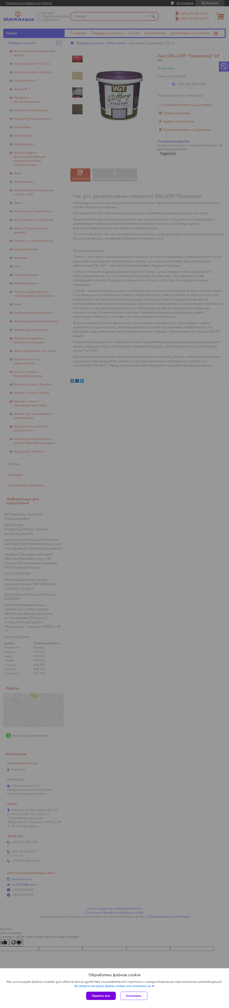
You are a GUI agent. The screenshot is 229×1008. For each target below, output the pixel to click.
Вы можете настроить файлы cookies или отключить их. (113, 986)
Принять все (101, 995)
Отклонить (134, 995)
